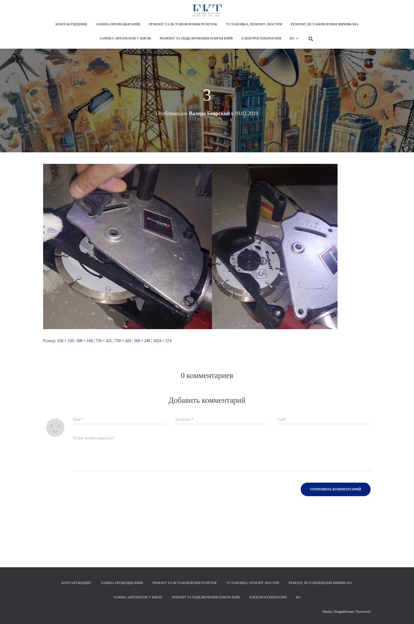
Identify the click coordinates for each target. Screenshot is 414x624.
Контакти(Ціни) (71, 24)
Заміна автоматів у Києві (125, 38)
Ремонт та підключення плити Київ (196, 38)
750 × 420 (123, 341)
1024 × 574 (162, 341)
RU (294, 38)
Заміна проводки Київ (118, 24)
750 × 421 (103, 341)
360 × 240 (142, 341)
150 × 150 (65, 341)
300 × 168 (84, 341)
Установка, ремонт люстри (254, 24)
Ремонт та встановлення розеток (183, 24)
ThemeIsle (363, 611)
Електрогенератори (261, 38)
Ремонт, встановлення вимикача (325, 24)
